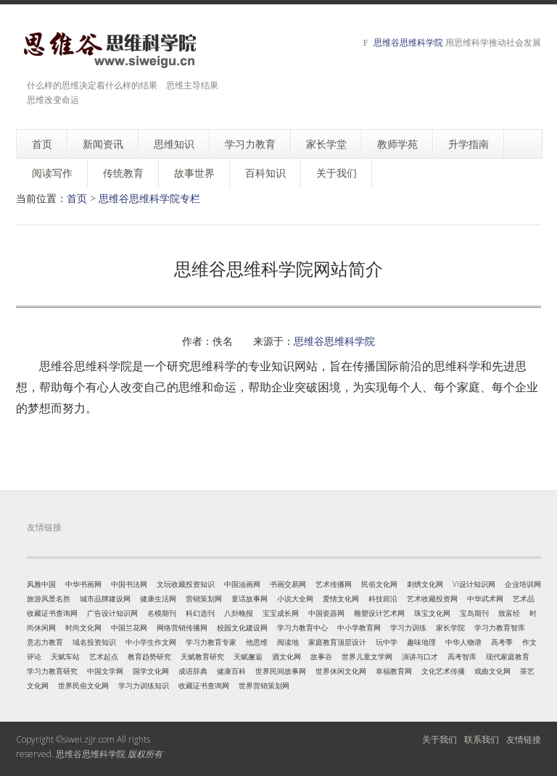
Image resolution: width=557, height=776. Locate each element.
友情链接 (523, 739)
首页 (77, 198)
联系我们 (481, 739)
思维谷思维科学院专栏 (149, 198)
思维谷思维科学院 (408, 42)
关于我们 (439, 739)
